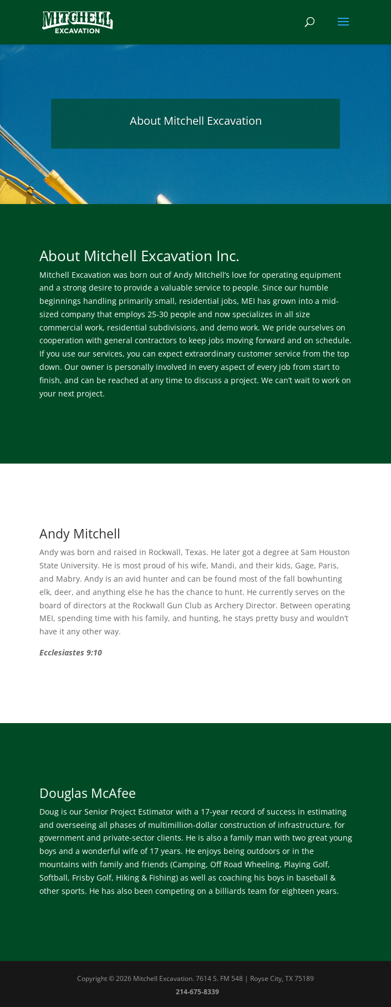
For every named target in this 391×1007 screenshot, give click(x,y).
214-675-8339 (197, 991)
